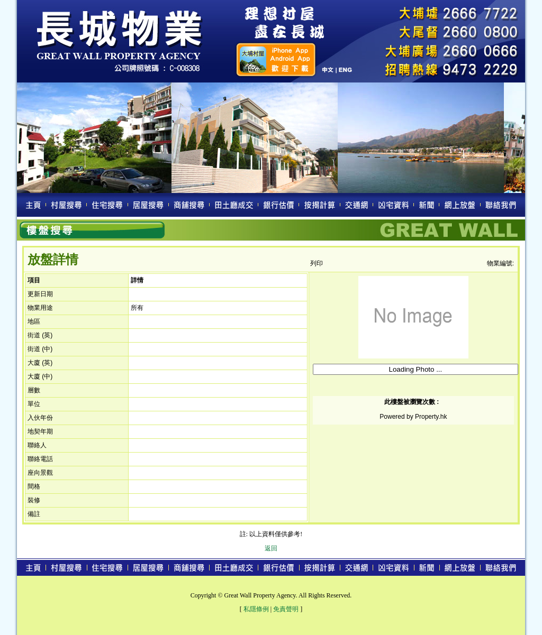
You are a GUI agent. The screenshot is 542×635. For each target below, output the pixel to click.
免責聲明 (286, 609)
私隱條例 (256, 609)
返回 (271, 548)
